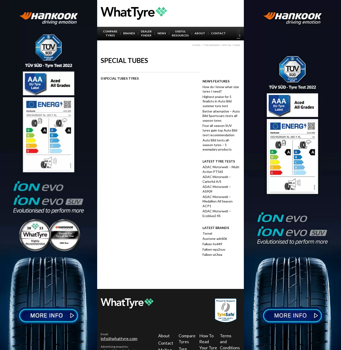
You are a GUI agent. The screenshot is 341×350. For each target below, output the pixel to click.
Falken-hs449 (212, 244)
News (161, 33)
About (200, 33)
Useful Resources (180, 33)
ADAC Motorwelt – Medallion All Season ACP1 (218, 201)
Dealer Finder (146, 33)
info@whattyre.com (119, 338)
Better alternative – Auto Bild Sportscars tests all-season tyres (221, 115)
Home (196, 45)
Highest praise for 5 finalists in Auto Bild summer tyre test (217, 101)
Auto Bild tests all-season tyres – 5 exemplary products (217, 144)
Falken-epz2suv (214, 249)
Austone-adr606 (215, 239)
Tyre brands (211, 45)
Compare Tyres (110, 33)
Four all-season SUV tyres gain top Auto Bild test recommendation (220, 130)
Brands (129, 33)
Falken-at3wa (212, 255)
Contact (218, 33)
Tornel (207, 233)
